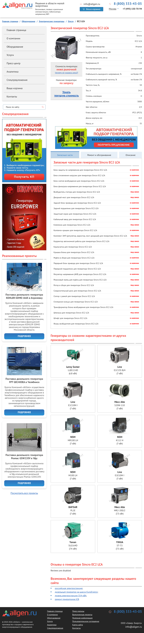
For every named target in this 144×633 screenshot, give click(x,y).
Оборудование (15, 46)
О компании (13, 38)
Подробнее (24, 336)
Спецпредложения (17, 80)
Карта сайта (77, 624)
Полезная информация (82, 618)
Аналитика (12, 71)
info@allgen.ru (92, 4)
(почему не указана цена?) (66, 72)
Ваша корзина (14, 88)
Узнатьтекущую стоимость (66, 94)
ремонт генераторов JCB (67, 599)
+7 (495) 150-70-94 (132, 9)
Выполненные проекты (82, 614)
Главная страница (16, 30)
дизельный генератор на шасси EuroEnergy (76, 591)
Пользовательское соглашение (85, 621)
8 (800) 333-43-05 (128, 3)
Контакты (12, 96)
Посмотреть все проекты (24, 493)
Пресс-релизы (78, 611)
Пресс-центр (13, 63)
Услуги (10, 55)
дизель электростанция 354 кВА (70, 595)
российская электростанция (68, 588)
